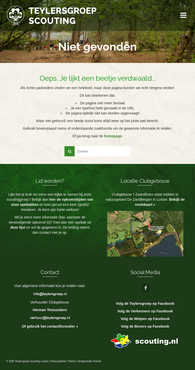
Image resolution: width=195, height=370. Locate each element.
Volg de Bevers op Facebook (145, 326)
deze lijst (18, 227)
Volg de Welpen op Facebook (145, 319)
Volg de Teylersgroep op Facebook (145, 303)
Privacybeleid (58, 361)
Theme (71, 361)
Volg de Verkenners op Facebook (145, 311)
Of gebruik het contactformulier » (50, 326)
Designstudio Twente (89, 361)
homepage (113, 136)
